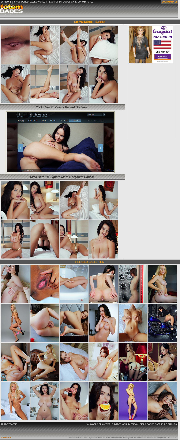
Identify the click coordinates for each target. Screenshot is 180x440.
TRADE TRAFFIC (9, 424)
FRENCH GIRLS (138, 424)
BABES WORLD (122, 424)
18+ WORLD (92, 424)
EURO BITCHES (169, 424)
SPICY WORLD (106, 424)
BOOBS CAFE (153, 424)
